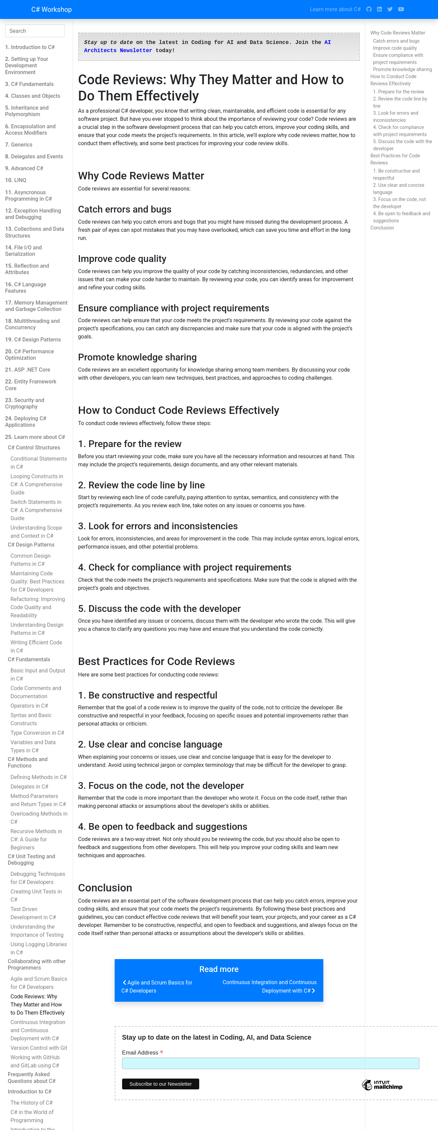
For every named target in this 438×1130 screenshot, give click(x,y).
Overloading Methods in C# (39, 818)
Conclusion (382, 227)
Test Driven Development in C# (33, 913)
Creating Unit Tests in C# (36, 895)
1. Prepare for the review (398, 91)
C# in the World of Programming (32, 1116)
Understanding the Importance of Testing (37, 931)
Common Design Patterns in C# (30, 560)
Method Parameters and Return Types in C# (38, 800)
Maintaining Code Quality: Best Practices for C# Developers (37, 581)
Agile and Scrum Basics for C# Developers (38, 983)
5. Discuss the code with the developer (402, 145)
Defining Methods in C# (38, 777)
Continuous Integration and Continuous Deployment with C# (37, 1030)
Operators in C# (29, 706)
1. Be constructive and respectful (396, 174)
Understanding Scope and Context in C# (36, 532)
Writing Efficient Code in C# (36, 646)
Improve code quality (395, 48)
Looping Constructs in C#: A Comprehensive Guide (36, 484)
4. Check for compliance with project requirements (400, 131)
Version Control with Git (38, 1048)
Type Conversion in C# (37, 733)
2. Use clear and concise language (398, 188)
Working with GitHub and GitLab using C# (35, 1061)
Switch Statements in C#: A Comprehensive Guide (36, 510)
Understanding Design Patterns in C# (37, 629)
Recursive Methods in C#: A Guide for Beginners (36, 839)
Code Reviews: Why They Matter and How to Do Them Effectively (37, 1004)
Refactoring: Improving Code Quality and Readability (37, 607)
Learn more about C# (335, 9)
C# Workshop (51, 9)
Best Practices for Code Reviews (395, 159)
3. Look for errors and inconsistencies (395, 116)
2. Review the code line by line (400, 102)
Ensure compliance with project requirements (398, 58)
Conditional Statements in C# (38, 463)
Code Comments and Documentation (35, 692)
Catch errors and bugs (396, 41)
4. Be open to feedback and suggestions (401, 217)
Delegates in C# (29, 786)
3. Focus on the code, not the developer (399, 203)
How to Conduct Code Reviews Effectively (393, 80)
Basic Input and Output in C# (37, 674)
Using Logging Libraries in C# (38, 948)
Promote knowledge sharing (402, 69)
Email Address (142, 1052)
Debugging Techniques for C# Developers (37, 878)
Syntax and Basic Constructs (30, 719)
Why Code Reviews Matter (397, 33)
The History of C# (31, 1103)
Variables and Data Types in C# (33, 746)
